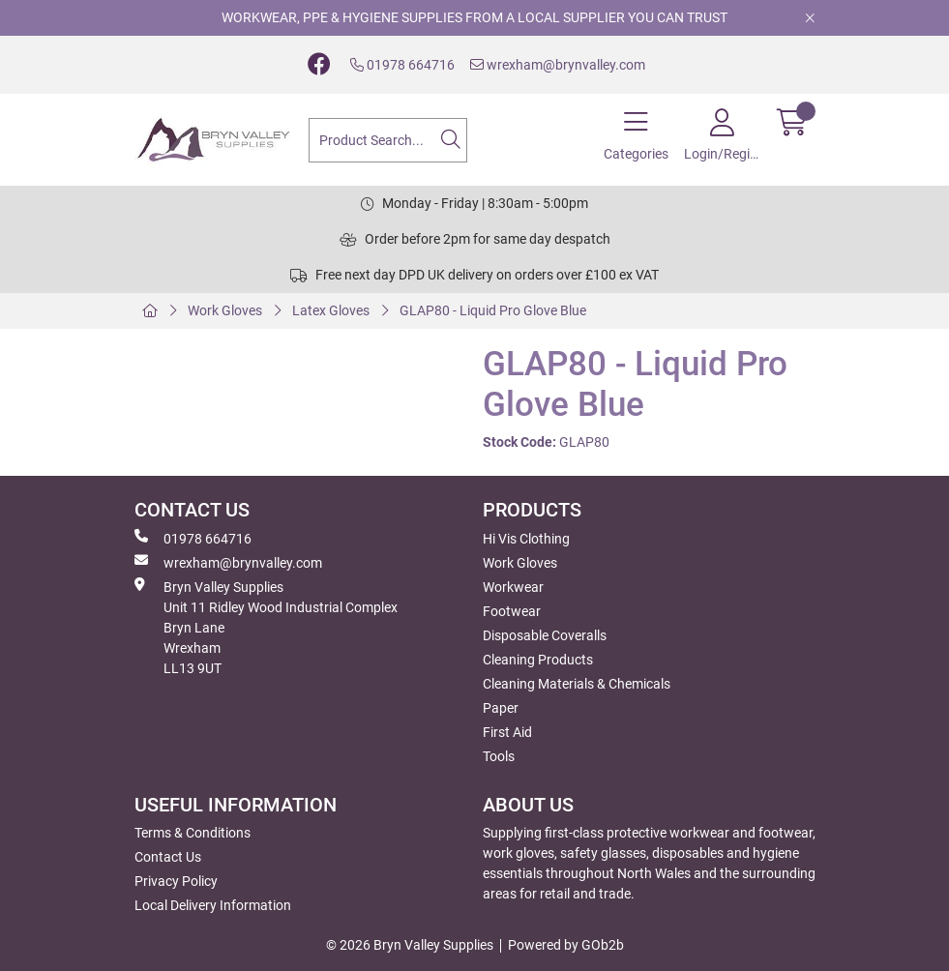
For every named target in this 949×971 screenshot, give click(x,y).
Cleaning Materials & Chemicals (576, 683)
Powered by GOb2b (566, 945)
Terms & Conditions (192, 832)
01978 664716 (402, 65)
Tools (499, 756)
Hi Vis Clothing (526, 538)
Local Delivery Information (212, 905)
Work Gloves (225, 310)
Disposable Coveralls (545, 635)
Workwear (513, 587)
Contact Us (167, 857)
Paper (501, 708)
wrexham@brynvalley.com (557, 65)
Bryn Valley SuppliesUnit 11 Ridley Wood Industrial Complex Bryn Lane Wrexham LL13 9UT (266, 626)
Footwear (512, 611)
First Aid (507, 732)
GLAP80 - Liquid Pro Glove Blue (493, 310)
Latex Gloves (331, 310)
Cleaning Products (538, 659)
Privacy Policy (176, 881)
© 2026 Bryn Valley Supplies (409, 945)
